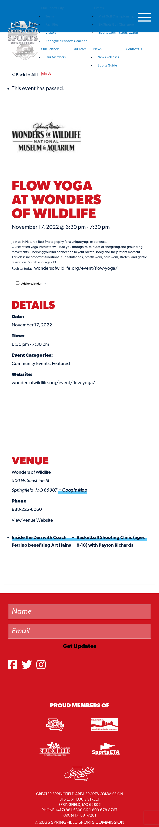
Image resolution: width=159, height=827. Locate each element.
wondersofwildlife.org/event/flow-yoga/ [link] (76, 268)
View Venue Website (32, 520)
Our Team (79, 49)
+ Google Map (72, 490)
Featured (61, 363)
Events (99, 8)
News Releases (108, 57)
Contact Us (134, 49)
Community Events (31, 363)
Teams (50, 16)
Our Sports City (52, 8)
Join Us (46, 73)
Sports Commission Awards (118, 33)
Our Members (55, 57)
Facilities (51, 24)
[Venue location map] (79, 423)
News (97, 49)
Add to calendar (31, 283)
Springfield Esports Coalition (66, 41)
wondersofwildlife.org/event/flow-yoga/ (53, 383)
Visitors (50, 33)
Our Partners (50, 49)
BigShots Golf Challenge (116, 24)
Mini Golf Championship (116, 16)
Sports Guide (107, 65)
